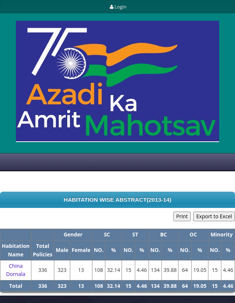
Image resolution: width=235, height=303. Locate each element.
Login (117, 6)
